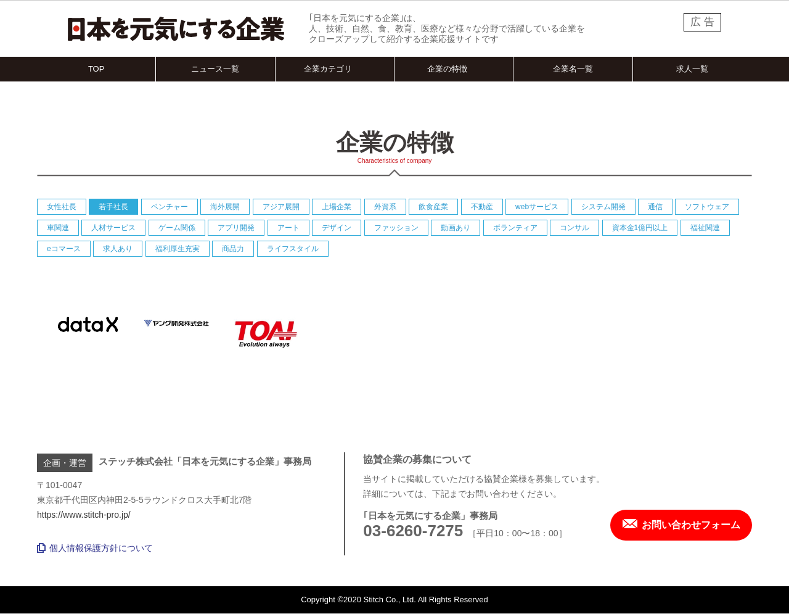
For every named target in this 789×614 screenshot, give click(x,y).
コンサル (574, 227)
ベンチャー (169, 206)
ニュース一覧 (215, 68)
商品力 (233, 248)
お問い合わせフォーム (681, 524)
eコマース (64, 248)
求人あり (118, 248)
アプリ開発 (236, 227)
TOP (96, 68)
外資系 (385, 206)
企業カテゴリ (328, 68)
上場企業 (336, 206)
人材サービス (113, 227)
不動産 (482, 206)
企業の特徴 (447, 68)
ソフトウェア (707, 206)
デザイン (336, 227)
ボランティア (515, 227)
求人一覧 (692, 68)
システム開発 (603, 206)
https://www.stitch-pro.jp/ (84, 515)
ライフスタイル (293, 248)
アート (288, 227)
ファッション (396, 227)
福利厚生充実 (177, 248)
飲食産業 (433, 206)
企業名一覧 (573, 68)
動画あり (455, 227)
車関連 (58, 227)
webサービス (536, 206)
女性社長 (61, 206)
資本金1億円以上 (640, 227)
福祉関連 (705, 227)
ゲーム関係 (176, 227)
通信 (655, 206)
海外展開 (225, 206)
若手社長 (113, 206)
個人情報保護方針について (95, 548)
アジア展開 (281, 206)
